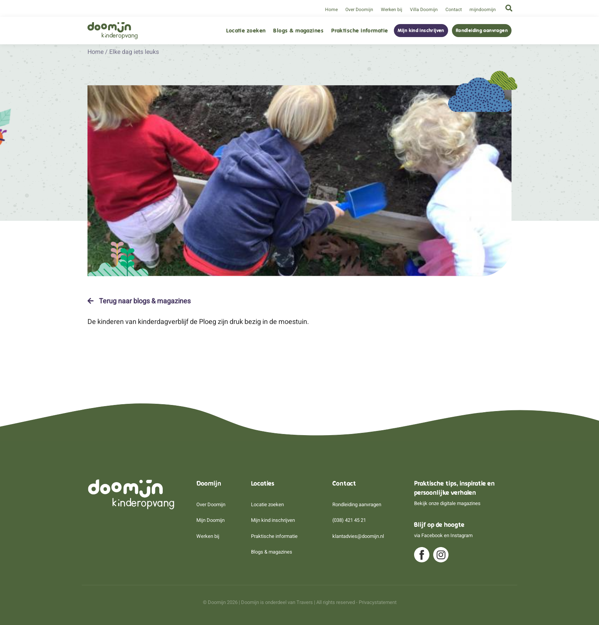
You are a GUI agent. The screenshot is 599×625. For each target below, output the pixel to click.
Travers (304, 602)
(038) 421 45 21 (349, 520)
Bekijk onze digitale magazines (447, 503)
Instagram (461, 535)
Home (331, 9)
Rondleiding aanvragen (482, 31)
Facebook (432, 535)
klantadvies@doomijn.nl (358, 536)
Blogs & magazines (298, 31)
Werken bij (391, 9)
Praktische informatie (359, 31)
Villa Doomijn (424, 9)
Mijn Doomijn (210, 520)
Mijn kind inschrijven (421, 31)
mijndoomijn (482, 9)
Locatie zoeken (246, 31)
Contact (453, 9)
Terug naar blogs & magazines (139, 301)
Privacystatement (378, 602)
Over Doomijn (359, 9)
